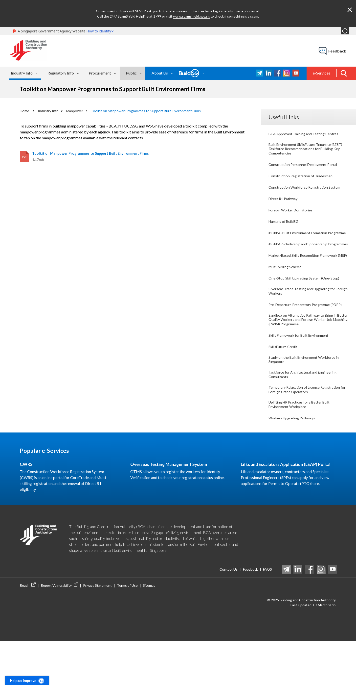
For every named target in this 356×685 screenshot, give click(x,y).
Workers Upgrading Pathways (294, 460)
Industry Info (22, 73)
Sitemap (149, 629)
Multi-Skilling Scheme (287, 289)
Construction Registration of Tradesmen (302, 179)
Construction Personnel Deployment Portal (304, 167)
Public (131, 73)
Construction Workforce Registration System (306, 191)
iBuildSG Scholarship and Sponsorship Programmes (300, 258)
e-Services (321, 73)
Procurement (100, 73)
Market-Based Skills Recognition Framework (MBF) (306, 275)
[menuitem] (25, 73)
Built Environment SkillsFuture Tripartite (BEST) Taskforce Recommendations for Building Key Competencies (302, 150)
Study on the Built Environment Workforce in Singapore (306, 395)
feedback (337, 51)
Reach (28, 629)
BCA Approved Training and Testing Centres (306, 133)
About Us (160, 73)
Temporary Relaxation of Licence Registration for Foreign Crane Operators (307, 429)
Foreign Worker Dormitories (292, 215)
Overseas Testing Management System (174, 507)
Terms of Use (127, 629)
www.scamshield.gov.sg (191, 16)
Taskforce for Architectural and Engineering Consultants (305, 412)
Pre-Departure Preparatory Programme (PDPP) (302, 333)
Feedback (246, 612)
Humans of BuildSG (285, 227)
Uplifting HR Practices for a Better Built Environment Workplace (302, 446)
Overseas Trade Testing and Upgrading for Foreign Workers (304, 316)
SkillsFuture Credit (284, 381)
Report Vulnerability (59, 629)
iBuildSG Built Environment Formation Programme (300, 241)
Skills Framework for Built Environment (301, 369)
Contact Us (222, 612)
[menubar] (77, 73)
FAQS (267, 612)
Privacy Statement (97, 629)
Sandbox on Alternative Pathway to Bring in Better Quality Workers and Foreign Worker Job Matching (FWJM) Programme (305, 352)
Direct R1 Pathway (284, 203)
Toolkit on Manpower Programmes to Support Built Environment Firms (155, 110)
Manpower (77, 110)
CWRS (27, 507)
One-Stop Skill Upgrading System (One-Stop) (306, 301)
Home (25, 110)
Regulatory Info (60, 73)
